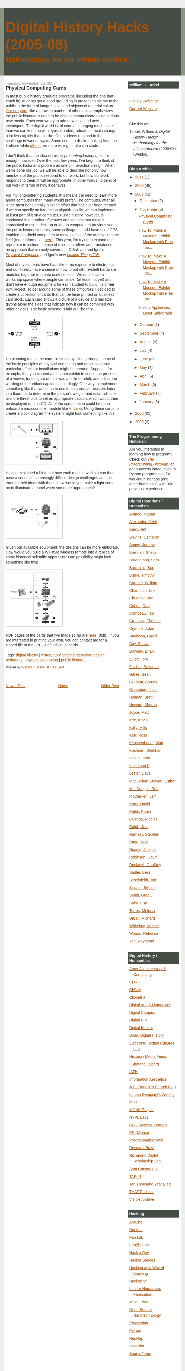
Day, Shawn (139, 644)
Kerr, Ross (138, 735)
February (148, 393)
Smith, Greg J (141, 895)
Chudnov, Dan (141, 598)
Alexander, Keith (143, 522)
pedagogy (14, 660)
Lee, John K (139, 765)
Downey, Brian (141, 651)
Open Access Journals (148, 1125)
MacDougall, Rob (144, 789)
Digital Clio (138, 1020)
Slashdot (136, 1346)
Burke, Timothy (142, 575)
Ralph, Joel (138, 827)
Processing (138, 1323)
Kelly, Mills (138, 727)
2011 (140, 177)
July (144, 350)
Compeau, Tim (141, 613)
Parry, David (139, 804)
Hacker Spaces (142, 1260)
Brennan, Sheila (143, 552)
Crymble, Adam (142, 628)
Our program (16, 111)
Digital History (141, 1028)
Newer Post (15, 686)
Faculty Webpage (144, 101)
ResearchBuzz (141, 1148)
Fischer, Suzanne (144, 667)
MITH (134, 1102)
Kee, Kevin (138, 720)
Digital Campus (142, 1012)
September (150, 333)
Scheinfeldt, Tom (143, 880)
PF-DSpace (139, 1132)
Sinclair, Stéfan (142, 887)
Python (135, 1330)
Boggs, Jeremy (142, 545)
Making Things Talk (83, 255)
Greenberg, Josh (143, 689)
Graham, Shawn (143, 682)
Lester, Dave (140, 773)
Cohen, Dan (139, 605)
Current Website (143, 108)
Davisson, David (143, 636)
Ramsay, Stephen (144, 834)
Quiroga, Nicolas (143, 819)
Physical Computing (22, 255)
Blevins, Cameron (144, 537)
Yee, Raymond (141, 941)
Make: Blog (138, 1302)
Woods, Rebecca (143, 933)
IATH (133, 1072)
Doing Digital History (146, 1035)
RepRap (136, 1338)
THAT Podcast (141, 1192)
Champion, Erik (142, 590)
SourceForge (140, 1353)
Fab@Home (139, 1245)
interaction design (90, 655)
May (144, 367)
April (144, 376)
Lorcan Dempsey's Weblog (152, 1094)
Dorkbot (136, 1230)
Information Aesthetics (148, 1079)
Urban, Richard (142, 918)
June (144, 359)
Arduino (75, 408)
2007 (140, 194)
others (35, 145)
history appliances (56, 655)
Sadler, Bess (140, 872)
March (145, 384)
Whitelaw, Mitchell (144, 926)
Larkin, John (139, 758)
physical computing (41, 660)
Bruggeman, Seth (144, 560)
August (146, 342)
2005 (140, 422)
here (48, 240)
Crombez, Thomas (145, 621)
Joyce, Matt (139, 712)
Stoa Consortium (143, 1169)
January (147, 402)
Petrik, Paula (140, 811)
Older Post (110, 686)
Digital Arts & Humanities (150, 1005)
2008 (140, 185)
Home (63, 686)
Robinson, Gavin (143, 857)
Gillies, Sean (140, 674)
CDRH (135, 982)
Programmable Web (146, 1140)
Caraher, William (143, 583)
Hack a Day (139, 1252)
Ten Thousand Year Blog (150, 1184)
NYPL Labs (138, 1117)
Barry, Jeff (137, 529)
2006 (140, 413)
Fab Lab (136, 1237)
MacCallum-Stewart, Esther (152, 781)
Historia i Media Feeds (148, 1056)
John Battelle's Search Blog (152, 1087)
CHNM (135, 990)
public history (72, 660)
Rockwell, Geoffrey (145, 865)
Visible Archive (141, 1199)
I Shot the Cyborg (144, 1064)
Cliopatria (137, 997)
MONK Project (141, 1110)
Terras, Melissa (142, 910)
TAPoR (135, 1176)
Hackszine (138, 1281)
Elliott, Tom (138, 659)
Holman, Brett (141, 697)
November (149, 209)
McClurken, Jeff (142, 796)
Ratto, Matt (138, 842)
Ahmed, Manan (142, 514)
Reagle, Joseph (142, 849)
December (149, 201)
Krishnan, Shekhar (145, 750)
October (147, 324)
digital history (27, 655)
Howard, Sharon (143, 705)
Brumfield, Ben (141, 567)
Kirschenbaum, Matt (146, 743)
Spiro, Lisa (138, 903)
